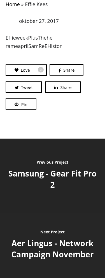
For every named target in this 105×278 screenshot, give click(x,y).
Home (13, 4)
